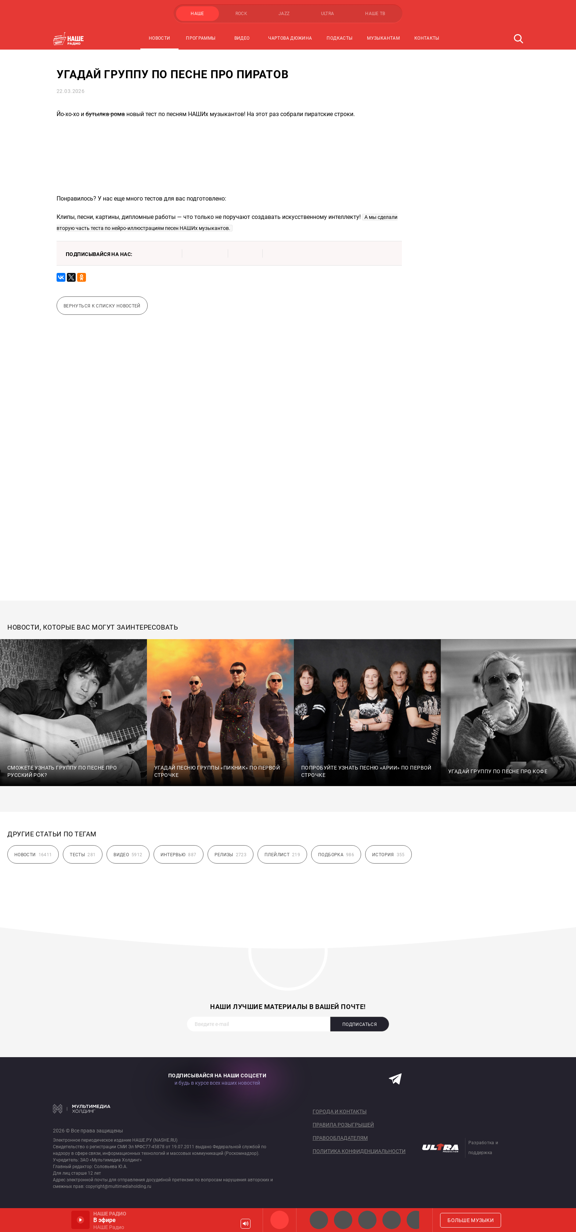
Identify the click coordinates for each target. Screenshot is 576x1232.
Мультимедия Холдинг (82, 1108)
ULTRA (327, 13)
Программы (200, 38)
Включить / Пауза (80, 1220)
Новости (159, 38)
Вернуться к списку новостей (102, 306)
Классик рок (391, 1220)
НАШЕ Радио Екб (367, 1220)
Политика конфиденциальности (359, 1151)
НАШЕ (197, 13)
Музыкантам (383, 38)
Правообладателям (340, 1138)
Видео (242, 38)
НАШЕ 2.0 (319, 1220)
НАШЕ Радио (279, 1220)
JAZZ (283, 13)
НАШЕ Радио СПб (343, 1220)
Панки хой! (416, 1220)
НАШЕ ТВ (375, 13)
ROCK (241, 13)
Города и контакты (340, 1111)
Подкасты (339, 38)
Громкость (245, 1223)
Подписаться (359, 1024)
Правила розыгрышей (343, 1125)
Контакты (426, 38)
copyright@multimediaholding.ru (118, 1186)
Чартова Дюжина (290, 38)
